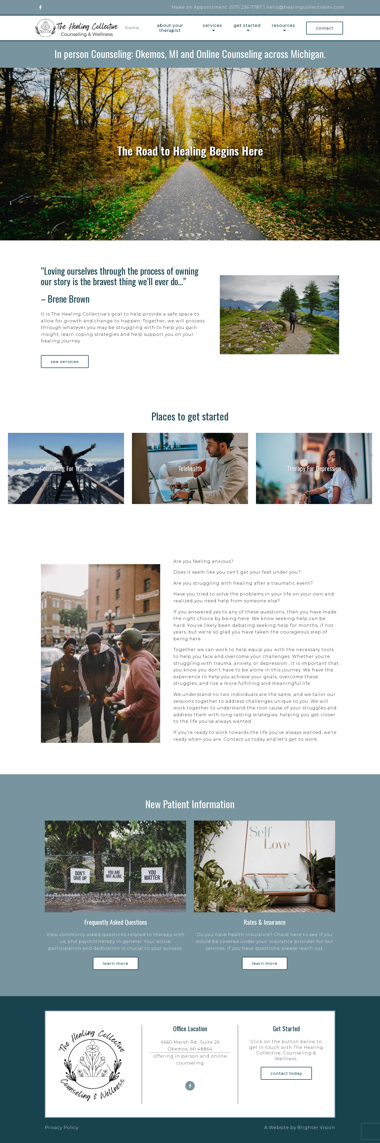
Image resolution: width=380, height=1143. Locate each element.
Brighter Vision (316, 1127)
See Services (65, 361)
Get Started (247, 25)
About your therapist (170, 28)
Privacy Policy (61, 1127)
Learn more (116, 963)
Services (212, 25)
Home (132, 27)
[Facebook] (40, 7)
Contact (324, 28)
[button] (181, 234)
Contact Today (286, 1073)
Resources (283, 25)
